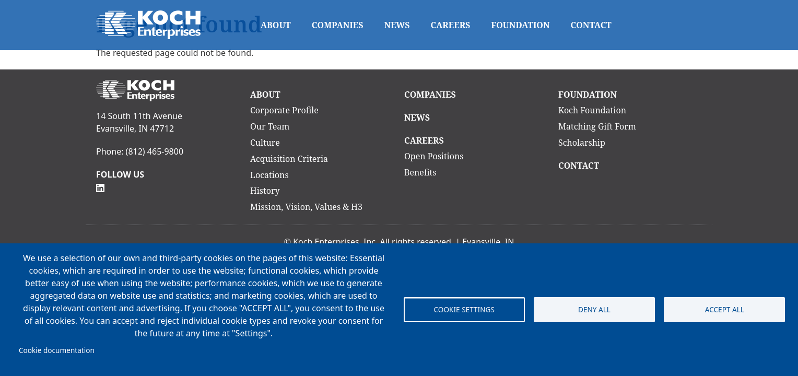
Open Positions (434, 156)
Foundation (520, 25)
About (276, 25)
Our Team (269, 126)
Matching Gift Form (597, 126)
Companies (337, 25)
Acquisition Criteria (289, 158)
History (264, 190)
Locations (269, 175)
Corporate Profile (284, 110)
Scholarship (581, 142)
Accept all (724, 309)
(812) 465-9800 (154, 151)
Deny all (594, 309)
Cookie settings (463, 309)
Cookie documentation (57, 350)
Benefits (420, 172)
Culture (265, 142)
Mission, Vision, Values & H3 (306, 207)
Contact (591, 25)
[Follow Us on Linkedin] (100, 187)
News (397, 25)
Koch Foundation (592, 110)
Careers (451, 25)
